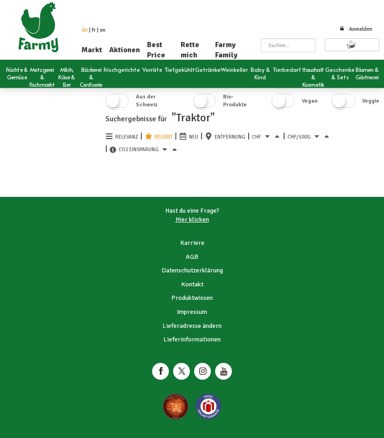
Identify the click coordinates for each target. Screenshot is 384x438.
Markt (92, 50)
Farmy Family (226, 50)
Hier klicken (192, 219)
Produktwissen (192, 298)
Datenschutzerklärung (192, 270)
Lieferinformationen (192, 339)
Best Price (156, 50)
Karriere (192, 243)
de (85, 30)
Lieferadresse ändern (192, 326)
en (102, 30)
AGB (192, 257)
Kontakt (192, 284)
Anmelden (355, 29)
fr (94, 30)
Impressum (192, 312)
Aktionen (124, 50)
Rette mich (190, 50)
